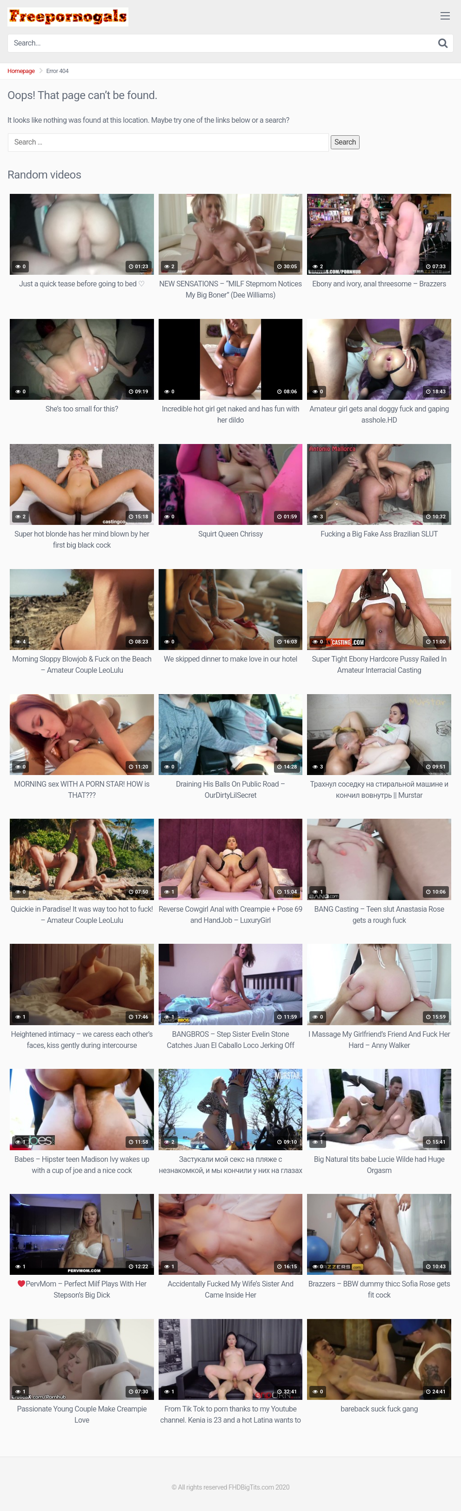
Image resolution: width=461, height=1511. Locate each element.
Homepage (21, 70)
